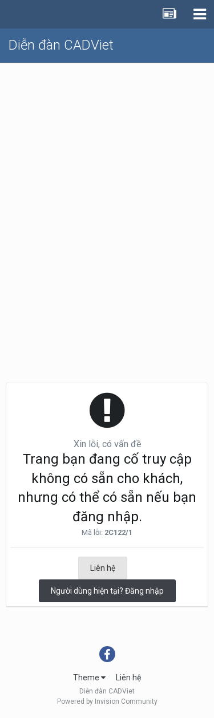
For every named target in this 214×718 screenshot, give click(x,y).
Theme (89, 677)
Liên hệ (102, 568)
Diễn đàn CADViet (61, 45)
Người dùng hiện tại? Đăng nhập (107, 590)
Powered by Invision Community (107, 701)
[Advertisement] (107, 176)
